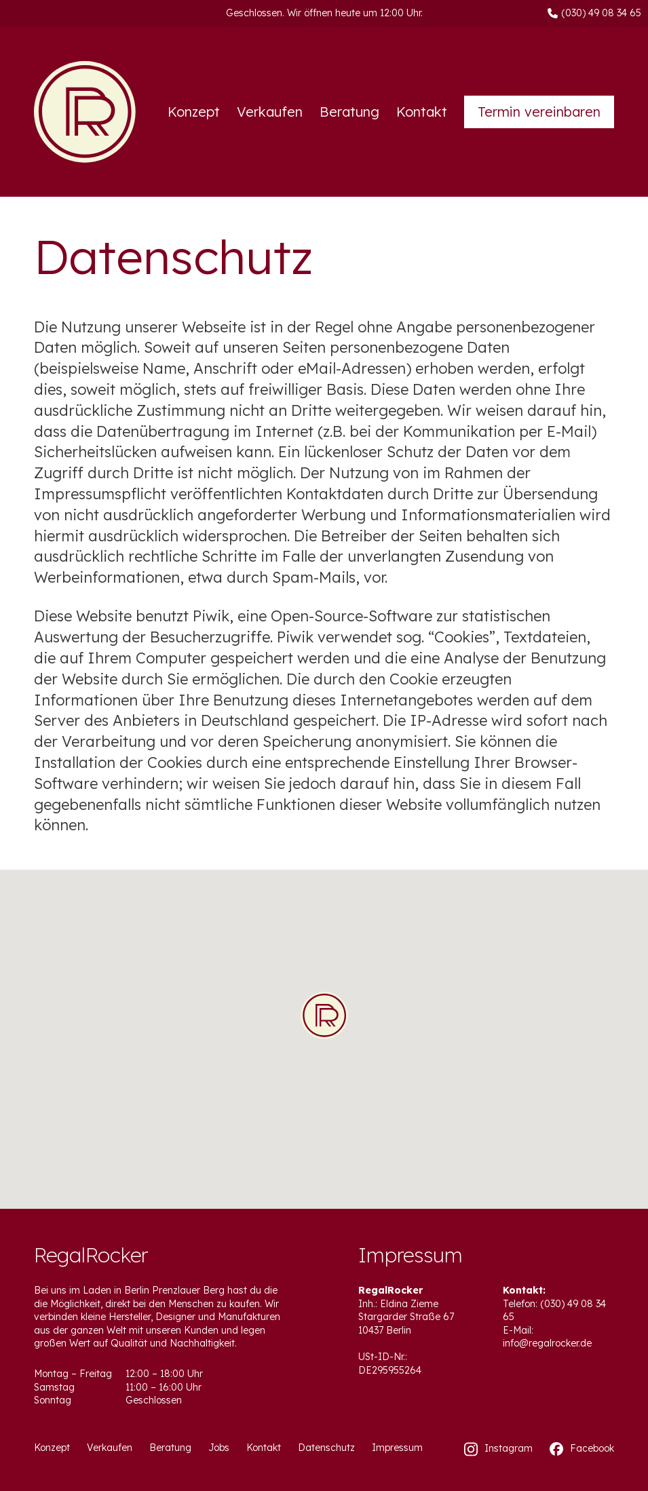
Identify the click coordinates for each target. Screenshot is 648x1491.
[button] (324, 1016)
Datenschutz (326, 1447)
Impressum (397, 1447)
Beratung (349, 112)
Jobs (218, 1447)
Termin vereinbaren (539, 111)
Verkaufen (270, 112)
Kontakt (421, 112)
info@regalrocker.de (547, 1343)
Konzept (194, 112)
